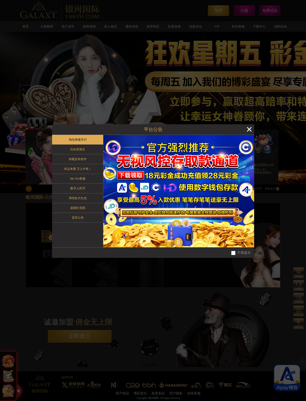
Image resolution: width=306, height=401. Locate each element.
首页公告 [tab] (78, 217)
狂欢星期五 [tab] (77, 149)
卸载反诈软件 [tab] (78, 159)
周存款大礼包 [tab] (78, 198)
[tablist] (77, 191)
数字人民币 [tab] (77, 188)
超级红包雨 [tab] (77, 208)
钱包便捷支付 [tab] (78, 139)
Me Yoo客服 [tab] (77, 178)
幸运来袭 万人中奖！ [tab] (78, 168)
